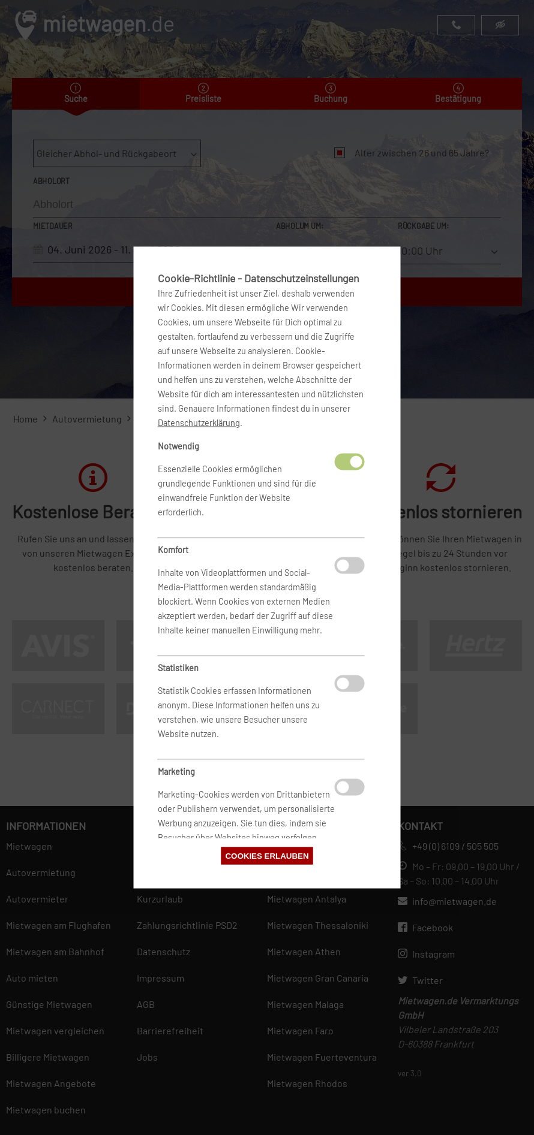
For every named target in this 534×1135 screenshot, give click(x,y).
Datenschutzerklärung (199, 423)
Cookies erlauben (266, 856)
